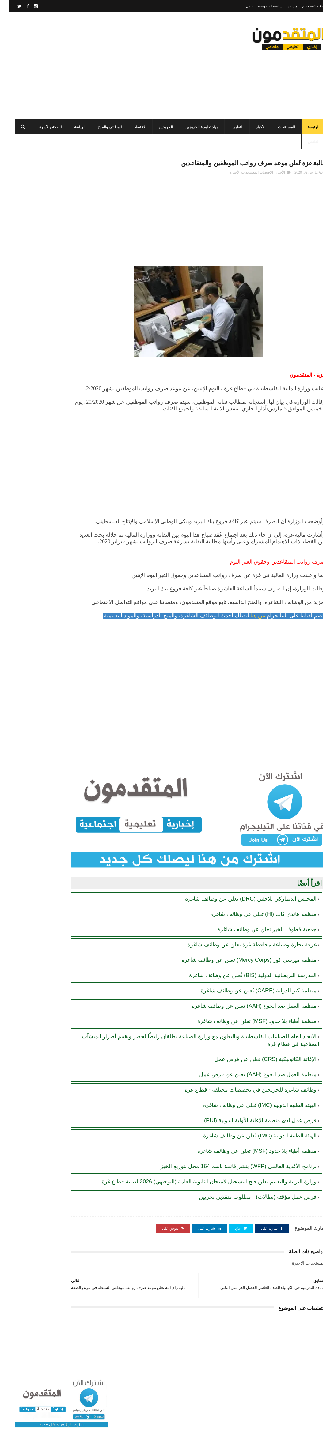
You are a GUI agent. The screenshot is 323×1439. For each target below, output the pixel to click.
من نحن (283, 6)
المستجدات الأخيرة (235, 174)
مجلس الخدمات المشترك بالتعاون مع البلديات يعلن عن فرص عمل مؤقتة (37, 327)
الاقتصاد (131, 127)
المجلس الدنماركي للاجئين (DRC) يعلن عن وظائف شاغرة (242, 921)
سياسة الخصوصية (261, 6)
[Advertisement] (118, 66)
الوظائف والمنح (101, 127)
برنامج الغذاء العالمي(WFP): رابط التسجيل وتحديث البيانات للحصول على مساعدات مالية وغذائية (37, 244)
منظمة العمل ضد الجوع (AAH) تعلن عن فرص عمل (249, 1096)
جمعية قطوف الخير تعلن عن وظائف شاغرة (258, 951)
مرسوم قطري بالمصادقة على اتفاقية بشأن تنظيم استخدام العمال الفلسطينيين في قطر (40, 355)
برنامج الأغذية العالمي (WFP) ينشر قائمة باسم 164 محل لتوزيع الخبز (230, 1188)
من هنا (248, 651)
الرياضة (71, 127)
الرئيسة (304, 127)
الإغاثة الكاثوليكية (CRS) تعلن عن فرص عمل (257, 1081)
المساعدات (277, 127)
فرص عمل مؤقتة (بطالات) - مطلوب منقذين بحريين (249, 1226)
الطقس (304, 142)
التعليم (229, 127)
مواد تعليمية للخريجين (193, 127)
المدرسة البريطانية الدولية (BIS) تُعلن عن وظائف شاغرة (244, 997)
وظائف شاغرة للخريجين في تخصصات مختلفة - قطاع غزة (242, 1112)
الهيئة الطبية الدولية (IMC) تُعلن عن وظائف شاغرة (251, 1127)
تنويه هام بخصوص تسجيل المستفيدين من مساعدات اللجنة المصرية (39, 499)
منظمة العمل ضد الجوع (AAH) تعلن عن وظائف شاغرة (245, 1028)
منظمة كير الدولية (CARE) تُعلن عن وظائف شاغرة (250, 1013)
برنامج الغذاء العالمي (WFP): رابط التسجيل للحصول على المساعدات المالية (37, 443)
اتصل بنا (239, 6)
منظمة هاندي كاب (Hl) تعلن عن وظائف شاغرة (254, 936)
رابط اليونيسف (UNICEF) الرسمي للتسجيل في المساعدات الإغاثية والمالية (38, 471)
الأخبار (251, 127)
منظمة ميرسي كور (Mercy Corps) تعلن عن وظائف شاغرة (240, 982)
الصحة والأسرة (41, 127)
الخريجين (157, 127)
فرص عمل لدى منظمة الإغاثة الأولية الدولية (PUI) (251, 1142)
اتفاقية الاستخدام (305, 6)
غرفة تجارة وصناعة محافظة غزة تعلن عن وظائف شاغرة (243, 967)
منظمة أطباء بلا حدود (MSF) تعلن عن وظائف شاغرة (248, 1043)
